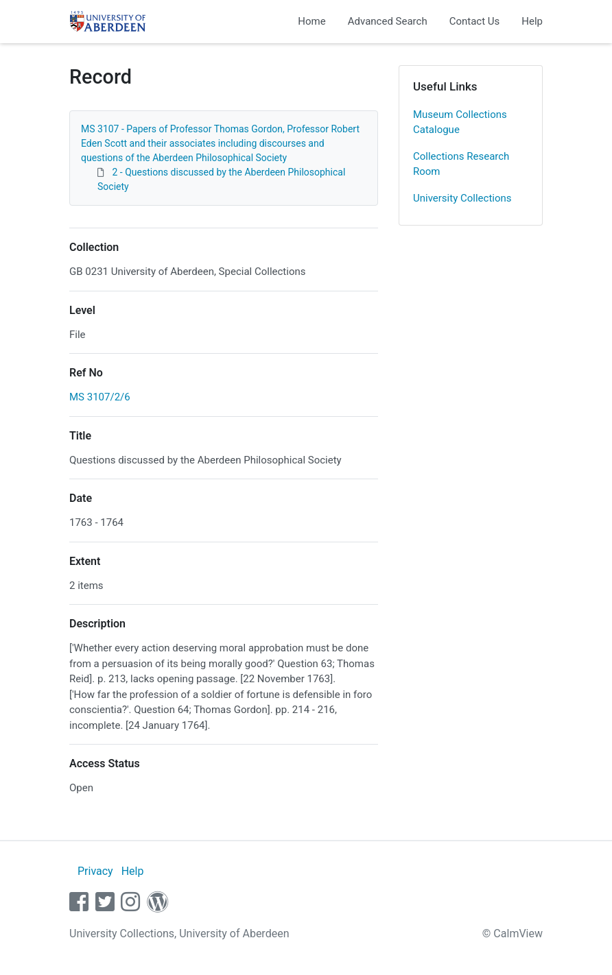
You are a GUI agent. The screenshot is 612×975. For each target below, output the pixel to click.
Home (311, 21)
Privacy (95, 871)
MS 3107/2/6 (99, 397)
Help (532, 21)
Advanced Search (387, 21)
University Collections (462, 198)
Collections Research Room (461, 164)
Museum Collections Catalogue (460, 122)
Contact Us (474, 21)
